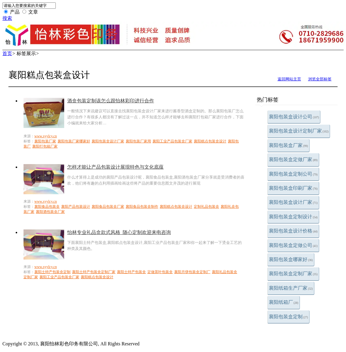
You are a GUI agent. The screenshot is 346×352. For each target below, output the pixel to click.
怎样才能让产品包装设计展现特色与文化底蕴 (115, 167)
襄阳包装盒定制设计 (293, 216)
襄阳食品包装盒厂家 (108, 206)
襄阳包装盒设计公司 (294, 116)
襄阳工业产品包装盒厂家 (172, 141)
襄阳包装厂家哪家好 (74, 141)
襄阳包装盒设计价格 (293, 230)
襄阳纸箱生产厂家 (291, 288)
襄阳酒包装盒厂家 (50, 212)
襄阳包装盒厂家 (288, 145)
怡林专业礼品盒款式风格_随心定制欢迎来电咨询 (119, 232)
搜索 (7, 18)
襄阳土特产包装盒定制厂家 (93, 272)
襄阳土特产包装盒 (131, 272)
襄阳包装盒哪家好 (291, 259)
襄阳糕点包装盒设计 (210, 141)
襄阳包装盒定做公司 (293, 245)
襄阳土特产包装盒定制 (52, 272)
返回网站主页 (289, 79)
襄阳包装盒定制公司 (293, 173)
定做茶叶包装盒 (160, 272)
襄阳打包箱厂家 (45, 146)
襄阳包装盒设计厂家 (293, 202)
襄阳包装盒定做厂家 (293, 159)
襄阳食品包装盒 (47, 206)
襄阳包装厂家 (45, 141)
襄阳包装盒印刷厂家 (293, 188)
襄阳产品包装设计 (75, 206)
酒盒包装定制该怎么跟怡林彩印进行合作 (110, 100)
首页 (7, 53)
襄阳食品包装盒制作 (142, 206)
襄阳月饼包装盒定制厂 (192, 272)
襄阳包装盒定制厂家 (293, 273)
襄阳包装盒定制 (288, 316)
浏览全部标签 (320, 79)
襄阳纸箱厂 (283, 302)
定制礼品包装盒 (206, 206)
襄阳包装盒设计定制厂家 (299, 130)
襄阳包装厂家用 (138, 141)
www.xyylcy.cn (45, 136)
